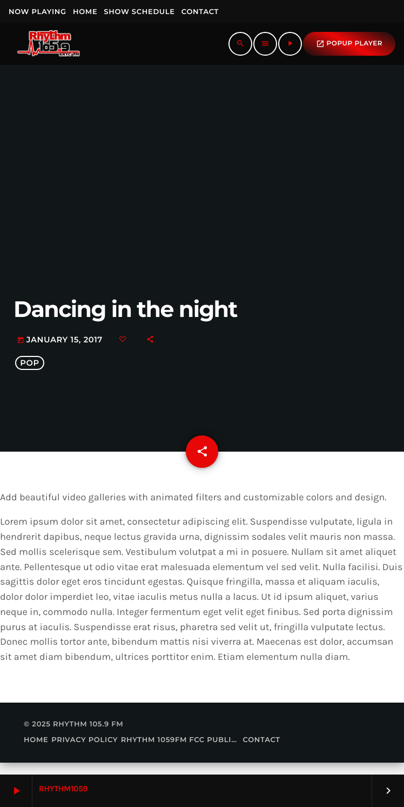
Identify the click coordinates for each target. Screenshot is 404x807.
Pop (29, 369)
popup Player (349, 43)
